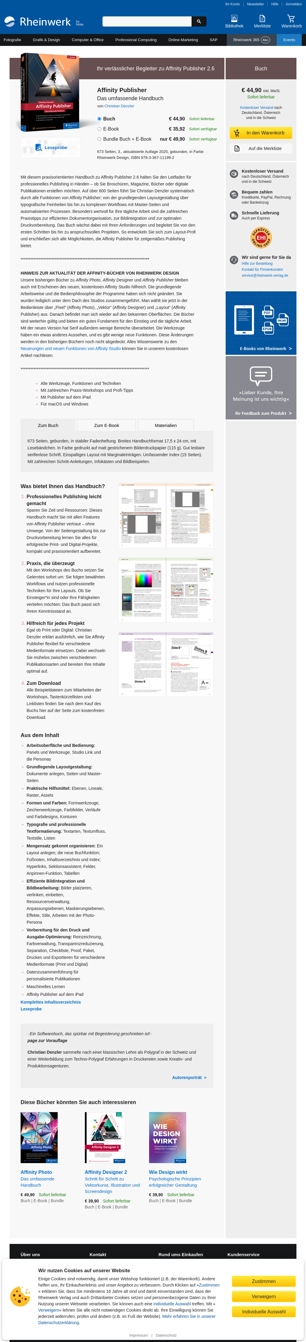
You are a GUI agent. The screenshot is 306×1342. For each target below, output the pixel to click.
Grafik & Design (46, 40)
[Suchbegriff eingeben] (147, 21)
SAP (214, 40)
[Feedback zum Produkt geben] (261, 388)
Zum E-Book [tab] (106, 425)
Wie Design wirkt (181, 1179)
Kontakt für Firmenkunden (262, 269)
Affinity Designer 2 (112, 1182)
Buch (109, 118)
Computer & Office (88, 40)
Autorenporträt (187, 1077)
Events (289, 40)
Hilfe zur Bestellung (257, 263)
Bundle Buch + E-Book (127, 139)
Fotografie (12, 40)
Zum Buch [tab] (48, 425)
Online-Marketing (183, 40)
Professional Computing (136, 40)
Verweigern (48, 1310)
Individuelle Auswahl (264, 1311)
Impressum (138, 1335)
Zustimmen (209, 1285)
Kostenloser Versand (256, 108)
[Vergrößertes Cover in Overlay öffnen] (47, 93)
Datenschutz (166, 1335)
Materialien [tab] (166, 425)
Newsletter (255, 4)
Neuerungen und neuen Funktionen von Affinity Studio (71, 348)
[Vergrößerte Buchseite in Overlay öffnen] (166, 515)
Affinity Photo (48, 1179)
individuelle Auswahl (172, 1303)
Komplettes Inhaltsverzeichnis (51, 1002)
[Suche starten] (199, 21)
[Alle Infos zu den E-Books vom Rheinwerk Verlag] (261, 323)
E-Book (111, 128)
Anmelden (294, 4)
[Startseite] (44, 22)
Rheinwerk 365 (251, 40)
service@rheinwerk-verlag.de (265, 275)
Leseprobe (31, 1009)
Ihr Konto (232, 4)
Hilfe (275, 4)
